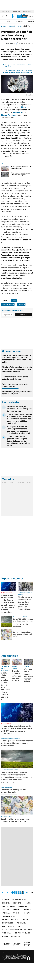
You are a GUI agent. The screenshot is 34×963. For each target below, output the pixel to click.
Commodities (20, 483)
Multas (5, 936)
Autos (25, 920)
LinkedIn (16, 892)
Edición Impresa (8, 916)
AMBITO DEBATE (27, 944)
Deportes (26, 913)
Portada (5, 900)
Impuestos (21, 304)
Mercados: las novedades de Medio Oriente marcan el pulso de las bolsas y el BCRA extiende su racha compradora (8, 603)
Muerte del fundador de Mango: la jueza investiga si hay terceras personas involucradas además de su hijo (16, 358)
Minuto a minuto (7, 593)
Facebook (7, 892)
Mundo (16, 913)
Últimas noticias (19, 900)
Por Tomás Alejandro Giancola (9, 783)
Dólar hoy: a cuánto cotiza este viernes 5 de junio (21, 168)
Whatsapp (26, 892)
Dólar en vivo (16, 11)
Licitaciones (16, 936)
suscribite (25, 16)
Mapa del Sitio (14, 926)
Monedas (4, 483)
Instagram (12, 892)
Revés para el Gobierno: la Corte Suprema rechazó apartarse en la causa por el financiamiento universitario (19, 429)
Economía (19, 21)
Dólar (9, 21)
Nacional (6, 913)
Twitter (3, 892)
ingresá (31, 16)
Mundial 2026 (27, 11)
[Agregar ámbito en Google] (10, 43)
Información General (10, 920)
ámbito (3, 26)
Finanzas (17, 903)
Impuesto (17, 112)
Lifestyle (27, 910)
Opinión (16, 910)
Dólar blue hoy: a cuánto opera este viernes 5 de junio (21, 174)
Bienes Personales (8, 304)
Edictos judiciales (22, 933)
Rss (3, 926)
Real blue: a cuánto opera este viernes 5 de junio (14, 790)
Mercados (22, 906)
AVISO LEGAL (6, 933)
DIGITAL (7, 944)
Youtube (21, 892)
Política (27, 903)
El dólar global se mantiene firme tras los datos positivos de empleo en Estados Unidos (25, 603)
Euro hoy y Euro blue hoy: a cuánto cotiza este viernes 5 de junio (22, 634)
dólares (24, 107)
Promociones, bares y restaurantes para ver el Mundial (17, 392)
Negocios (6, 910)
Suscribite (23, 314)
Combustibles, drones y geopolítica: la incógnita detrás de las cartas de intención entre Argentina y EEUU (18, 441)
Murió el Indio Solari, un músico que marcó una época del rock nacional (19, 408)
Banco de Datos (8, 906)
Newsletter (28, 892)
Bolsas (12, 483)
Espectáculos (7, 923)
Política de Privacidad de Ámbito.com (17, 930)
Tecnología (21, 923)
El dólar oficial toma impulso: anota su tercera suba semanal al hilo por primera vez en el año (17, 71)
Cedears (29, 483)
